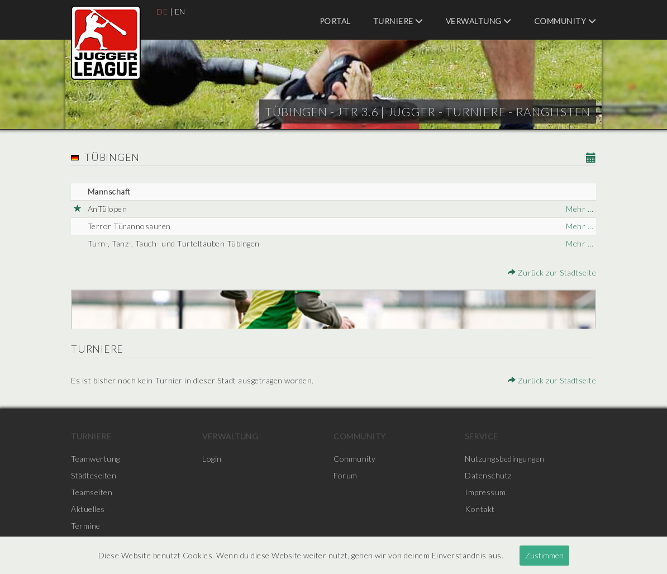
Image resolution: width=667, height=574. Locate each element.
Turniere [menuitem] (398, 21)
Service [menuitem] (481, 436)
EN (180, 11)
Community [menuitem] (565, 21)
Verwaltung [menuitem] (479, 21)
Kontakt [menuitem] (480, 509)
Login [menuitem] (212, 458)
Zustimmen (544, 555)
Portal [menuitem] (335, 21)
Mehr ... (579, 209)
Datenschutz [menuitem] (488, 475)
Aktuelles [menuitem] (88, 509)
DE (162, 11)
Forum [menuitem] (346, 475)
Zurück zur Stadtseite (552, 272)
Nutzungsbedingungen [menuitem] (505, 458)
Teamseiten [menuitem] (91, 492)
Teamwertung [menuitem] (95, 458)
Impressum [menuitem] (485, 492)
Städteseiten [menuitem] (93, 475)
